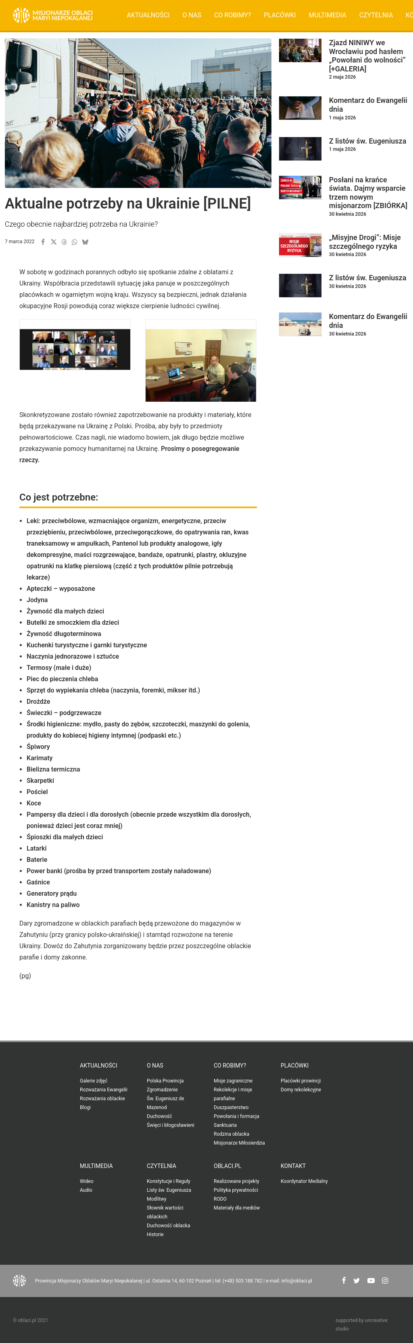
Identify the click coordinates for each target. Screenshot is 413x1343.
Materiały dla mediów (237, 1208)
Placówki (280, 15)
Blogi (85, 1107)
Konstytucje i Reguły (168, 1181)
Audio (86, 1190)
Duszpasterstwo (231, 1107)
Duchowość (159, 1116)
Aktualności (148, 15)
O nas (191, 15)
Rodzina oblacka (231, 1134)
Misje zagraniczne (233, 1081)
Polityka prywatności (236, 1190)
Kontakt (293, 1166)
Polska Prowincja (165, 1081)
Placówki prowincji (301, 1081)
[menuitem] (148, 15)
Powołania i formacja (236, 1116)
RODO (220, 1199)
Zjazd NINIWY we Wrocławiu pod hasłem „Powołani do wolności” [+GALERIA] (367, 55)
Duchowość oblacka (168, 1225)
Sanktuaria (225, 1125)
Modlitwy (157, 1199)
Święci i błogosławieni (170, 1125)
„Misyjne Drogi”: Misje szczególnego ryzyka (365, 241)
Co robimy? (232, 15)
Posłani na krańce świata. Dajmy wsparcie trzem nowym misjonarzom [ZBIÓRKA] (368, 192)
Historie (155, 1234)
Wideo (87, 1181)
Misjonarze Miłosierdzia (239, 1143)
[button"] (344, 1281)
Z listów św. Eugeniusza (368, 141)
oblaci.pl (227, 1166)
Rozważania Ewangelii (103, 1090)
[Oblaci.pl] (52, 15)
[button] (43, 242)
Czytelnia (376, 15)
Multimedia (327, 15)
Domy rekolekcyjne (301, 1090)
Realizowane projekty (236, 1181)
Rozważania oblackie (102, 1098)
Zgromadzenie (162, 1090)
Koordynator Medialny (304, 1181)
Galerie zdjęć (93, 1081)
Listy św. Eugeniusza (169, 1190)
